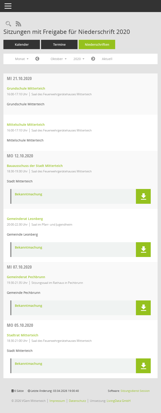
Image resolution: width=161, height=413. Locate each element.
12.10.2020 (20, 156)
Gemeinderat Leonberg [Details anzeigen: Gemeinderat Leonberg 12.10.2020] (25, 219)
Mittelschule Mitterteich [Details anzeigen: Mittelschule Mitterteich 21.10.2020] (26, 124)
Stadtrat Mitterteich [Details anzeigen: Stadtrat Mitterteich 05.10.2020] (22, 335)
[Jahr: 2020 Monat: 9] (37, 59)
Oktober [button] (59, 59)
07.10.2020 (19, 267)
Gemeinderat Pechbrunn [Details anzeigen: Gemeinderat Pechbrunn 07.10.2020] (26, 277)
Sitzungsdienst (135, 391)
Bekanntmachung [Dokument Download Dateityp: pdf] (28, 194)
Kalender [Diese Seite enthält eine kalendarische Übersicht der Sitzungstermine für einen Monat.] (22, 44)
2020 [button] (78, 59)
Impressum (57, 401)
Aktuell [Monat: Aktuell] (107, 59)
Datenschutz (77, 401)
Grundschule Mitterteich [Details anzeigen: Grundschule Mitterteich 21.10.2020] (26, 88)
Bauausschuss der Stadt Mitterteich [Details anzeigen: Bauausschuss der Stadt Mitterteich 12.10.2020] (35, 166)
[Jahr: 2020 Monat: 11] (93, 59)
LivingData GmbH (119, 401)
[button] (143, 196)
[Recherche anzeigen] (8, 24)
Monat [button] (22, 59)
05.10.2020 (20, 325)
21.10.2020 (19, 78)
